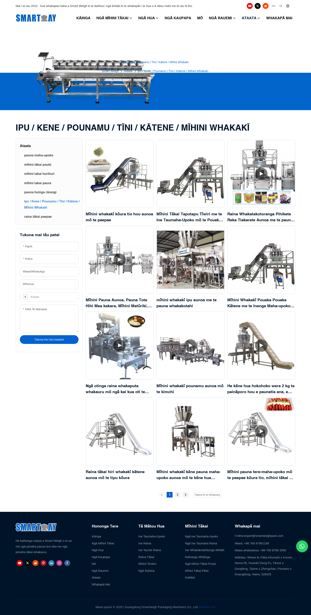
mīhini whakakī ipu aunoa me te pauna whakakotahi (186, 302)
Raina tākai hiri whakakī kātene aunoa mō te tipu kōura (115, 474)
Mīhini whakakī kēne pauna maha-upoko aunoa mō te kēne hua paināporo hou (188, 475)
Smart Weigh (110, 71)
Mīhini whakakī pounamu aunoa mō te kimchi (190, 388)
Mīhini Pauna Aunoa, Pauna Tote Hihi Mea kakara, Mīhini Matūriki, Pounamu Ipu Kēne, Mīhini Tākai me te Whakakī (120, 303)
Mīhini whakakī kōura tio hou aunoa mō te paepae (119, 217)
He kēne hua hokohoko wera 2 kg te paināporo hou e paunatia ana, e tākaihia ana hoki (261, 389)
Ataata (128, 71)
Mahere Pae (207, 607)
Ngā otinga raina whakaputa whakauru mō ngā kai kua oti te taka (115, 389)
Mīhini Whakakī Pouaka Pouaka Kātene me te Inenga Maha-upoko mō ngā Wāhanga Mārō (258, 303)
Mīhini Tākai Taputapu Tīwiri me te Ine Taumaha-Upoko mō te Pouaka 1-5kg (189, 217)
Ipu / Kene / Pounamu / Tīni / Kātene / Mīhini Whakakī (172, 71)
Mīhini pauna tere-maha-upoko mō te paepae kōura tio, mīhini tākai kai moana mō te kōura (261, 475)
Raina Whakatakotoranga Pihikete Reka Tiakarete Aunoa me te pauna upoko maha (260, 217)
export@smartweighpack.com (263, 535)
